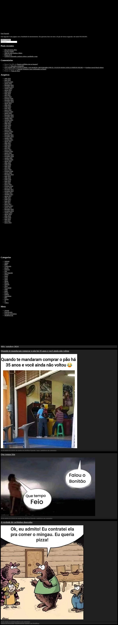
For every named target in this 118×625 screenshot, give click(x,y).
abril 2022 (7, 128)
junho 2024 (7, 92)
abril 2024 (7, 95)
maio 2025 (7, 80)
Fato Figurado (5, 33)
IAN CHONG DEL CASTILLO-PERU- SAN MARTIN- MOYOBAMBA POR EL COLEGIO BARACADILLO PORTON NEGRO (43, 67)
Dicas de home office (10, 50)
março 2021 (7, 150)
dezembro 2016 (9, 209)
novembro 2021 (9, 136)
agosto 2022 (8, 121)
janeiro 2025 (8, 83)
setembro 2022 (8, 120)
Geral (6, 278)
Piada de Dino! (15, 71)
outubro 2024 (8, 88)
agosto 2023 (8, 103)
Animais (6, 261)
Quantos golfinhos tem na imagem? (27, 64)
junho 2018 (7, 179)
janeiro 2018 (8, 188)
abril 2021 (7, 148)
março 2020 (7, 169)
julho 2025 (7, 78)
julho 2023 (7, 105)
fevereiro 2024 (8, 98)
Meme (6, 281)
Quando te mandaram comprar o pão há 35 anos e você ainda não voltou (35, 351)
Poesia (6, 293)
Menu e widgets (5, 40)
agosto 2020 (8, 161)
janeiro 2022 (8, 133)
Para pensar (7, 288)
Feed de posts (8, 312)
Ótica (6, 286)
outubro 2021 (8, 138)
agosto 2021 (8, 141)
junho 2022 (7, 125)
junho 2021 (7, 145)
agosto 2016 (8, 214)
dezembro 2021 (9, 135)
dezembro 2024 (9, 85)
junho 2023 (7, 106)
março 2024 (7, 97)
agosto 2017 (8, 196)
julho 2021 (7, 143)
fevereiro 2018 (8, 186)
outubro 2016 (8, 212)
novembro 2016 (9, 211)
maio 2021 (7, 146)
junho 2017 (7, 199)
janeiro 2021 (8, 153)
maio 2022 (7, 126)
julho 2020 (7, 163)
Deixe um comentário (50, 450)
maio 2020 (7, 166)
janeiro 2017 (8, 207)
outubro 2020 (8, 158)
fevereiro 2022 (8, 131)
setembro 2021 (8, 140)
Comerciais (7, 266)
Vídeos (6, 302)
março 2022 (7, 130)
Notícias (6, 284)
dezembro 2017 (9, 189)
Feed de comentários (10, 314)
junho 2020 (7, 164)
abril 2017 (7, 202)
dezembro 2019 (9, 174)
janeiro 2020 (8, 173)
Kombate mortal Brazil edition (94, 67)
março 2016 (7, 222)
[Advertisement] (59, 18)
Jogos (6, 279)
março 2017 (7, 204)
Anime (6, 263)
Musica (6, 283)
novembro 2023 (9, 102)
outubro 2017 (8, 193)
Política (6, 294)
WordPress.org (8, 315)
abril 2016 (7, 221)
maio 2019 (7, 176)
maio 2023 (7, 108)
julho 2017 (7, 198)
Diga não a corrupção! (17, 66)
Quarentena (7, 296)
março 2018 (7, 184)
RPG (5, 297)
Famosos (7, 269)
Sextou (6, 299)
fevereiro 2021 (8, 151)
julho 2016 (7, 216)
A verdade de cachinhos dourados (16, 522)
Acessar (6, 310)
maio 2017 (7, 201)
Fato (5, 271)
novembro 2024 (9, 87)
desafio (6, 268)
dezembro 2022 (9, 115)
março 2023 (7, 110)
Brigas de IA (8, 55)
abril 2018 (7, 183)
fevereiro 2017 (8, 206)
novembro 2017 (9, 191)
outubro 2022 (8, 118)
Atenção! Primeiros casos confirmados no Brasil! (31, 69)
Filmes (6, 274)
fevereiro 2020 (8, 171)
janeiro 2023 (8, 113)
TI (5, 301)
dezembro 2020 (9, 154)
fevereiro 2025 (8, 82)
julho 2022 (7, 123)
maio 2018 (7, 181)
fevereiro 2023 (8, 111)
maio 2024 (7, 93)
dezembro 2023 (9, 100)
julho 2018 (7, 178)
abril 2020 (7, 168)
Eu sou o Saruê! (9, 51)
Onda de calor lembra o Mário (13, 53)
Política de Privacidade (7, 623)
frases (6, 276)
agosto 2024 (8, 90)
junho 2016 (7, 217)
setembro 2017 (8, 194)
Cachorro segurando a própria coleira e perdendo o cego (21, 56)
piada (6, 289)
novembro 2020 (9, 156)
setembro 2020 (8, 159)
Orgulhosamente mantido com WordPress (27, 623)
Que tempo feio (8, 454)
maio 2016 (7, 219)
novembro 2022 (9, 116)
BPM (6, 264)
